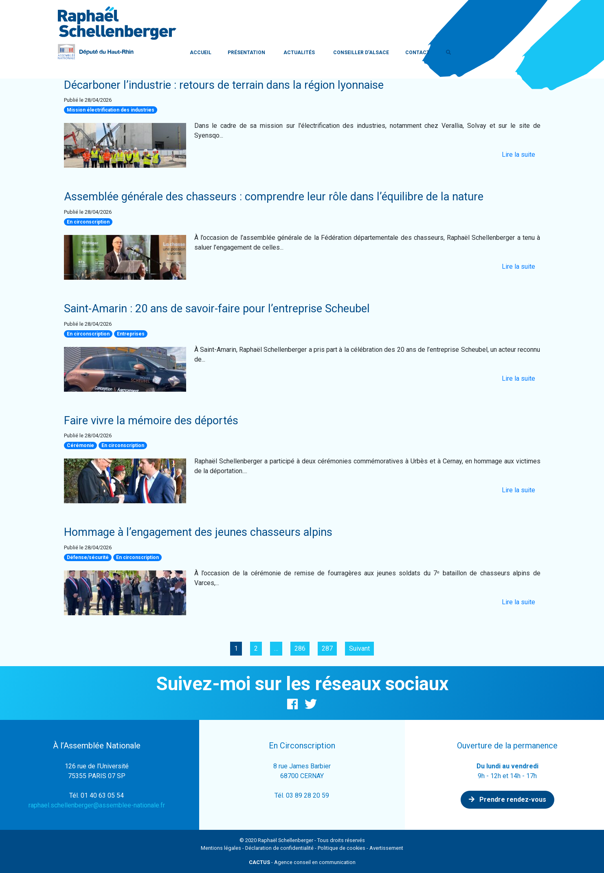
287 (327, 648)
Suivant (359, 648)
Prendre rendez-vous (507, 799)
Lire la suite (518, 154)
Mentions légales (221, 848)
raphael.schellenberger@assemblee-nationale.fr (97, 805)
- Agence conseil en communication (302, 862)
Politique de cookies (341, 848)
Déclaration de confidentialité (279, 848)
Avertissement (386, 848)
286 (299, 648)
